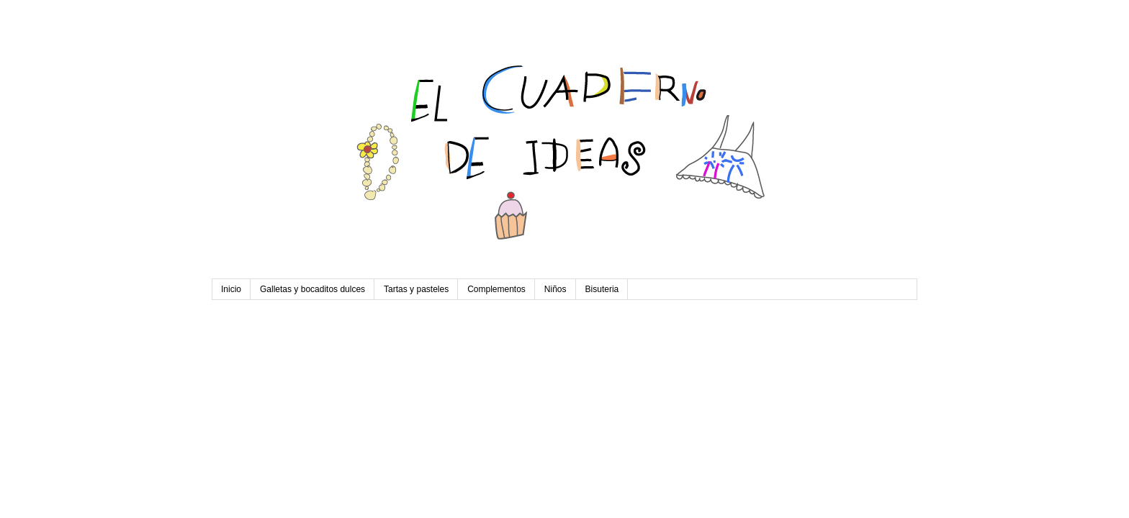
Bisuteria (602, 289)
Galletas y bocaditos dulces (312, 289)
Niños (555, 289)
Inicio (231, 289)
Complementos (496, 289)
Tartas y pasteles (416, 289)
